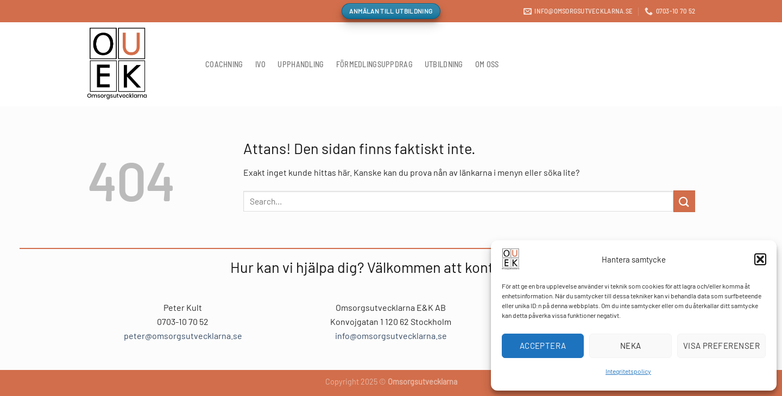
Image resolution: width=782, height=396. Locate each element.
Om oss (487, 64)
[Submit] (684, 201)
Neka (630, 345)
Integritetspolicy (628, 371)
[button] (760, 259)
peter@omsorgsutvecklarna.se (183, 335)
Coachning (224, 64)
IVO (260, 64)
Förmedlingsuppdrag (374, 64)
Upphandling (301, 64)
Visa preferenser (721, 345)
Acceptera (543, 345)
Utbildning (444, 64)
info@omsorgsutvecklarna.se (391, 335)
